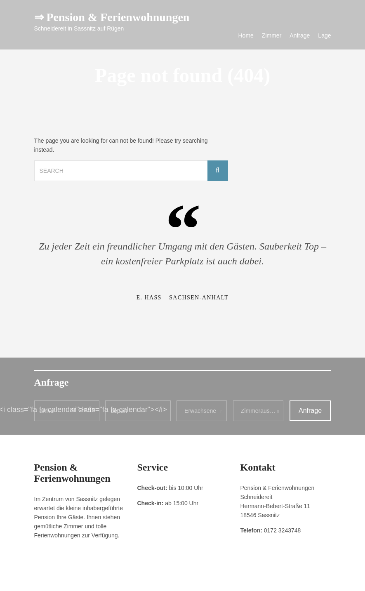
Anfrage (300, 35)
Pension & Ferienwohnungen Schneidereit (284, 579)
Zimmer (271, 35)
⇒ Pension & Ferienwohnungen (112, 17)
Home (246, 35)
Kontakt (126, 579)
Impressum (46, 579)
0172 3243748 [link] (282, 530)
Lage (324, 35)
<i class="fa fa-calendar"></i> (118, 409)
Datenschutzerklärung (88, 579)
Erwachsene (200, 410)
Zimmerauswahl (261, 410)
